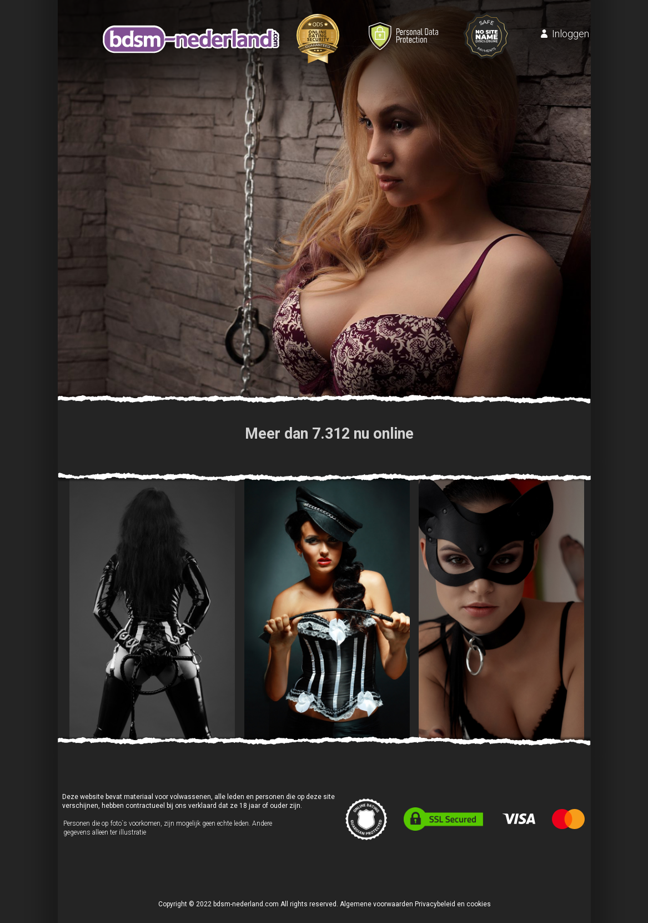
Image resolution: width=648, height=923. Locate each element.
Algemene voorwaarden (376, 904)
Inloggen (570, 34)
